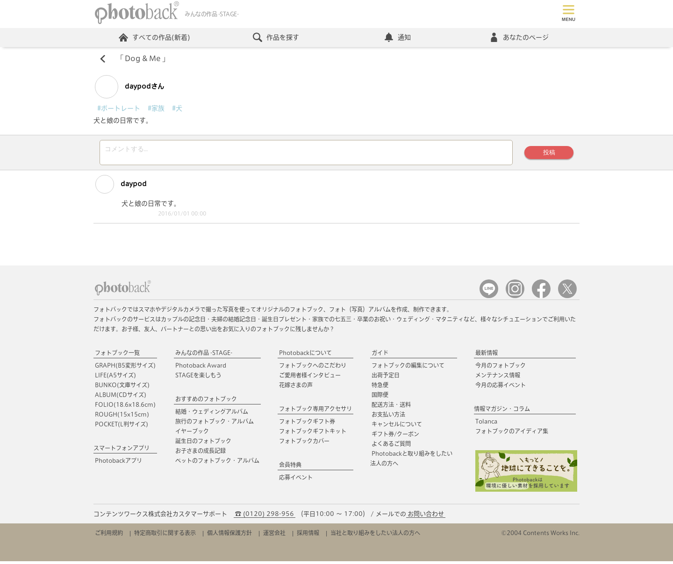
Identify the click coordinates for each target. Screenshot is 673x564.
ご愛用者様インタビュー (310, 378)
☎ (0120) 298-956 (264, 517)
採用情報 (308, 535)
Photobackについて (305, 355)
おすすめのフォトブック (206, 401)
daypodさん (129, 86)
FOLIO (125, 407)
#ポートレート (118, 108)
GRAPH (125, 368)
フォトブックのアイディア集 (511, 434)
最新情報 (486, 355)
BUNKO (122, 387)
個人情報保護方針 (229, 535)
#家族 (156, 108)
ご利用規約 (109, 535)
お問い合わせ (426, 517)
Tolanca (486, 424)
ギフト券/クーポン (395, 436)
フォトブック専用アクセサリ (315, 411)
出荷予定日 (386, 378)
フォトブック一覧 (117, 355)
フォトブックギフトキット (312, 434)
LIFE (115, 378)
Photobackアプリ (118, 463)
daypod (120, 187)
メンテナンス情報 (497, 378)
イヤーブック (192, 434)
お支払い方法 (388, 417)
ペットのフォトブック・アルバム (217, 463)
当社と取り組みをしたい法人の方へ (375, 535)
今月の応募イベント (500, 387)
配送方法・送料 (391, 407)
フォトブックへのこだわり (312, 368)
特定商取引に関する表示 (165, 535)
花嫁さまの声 (296, 387)
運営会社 (274, 535)
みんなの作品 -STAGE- (203, 355)
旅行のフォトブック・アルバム (214, 424)
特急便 (380, 387)
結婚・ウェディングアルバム (211, 414)
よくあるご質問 (391, 446)
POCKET (121, 427)
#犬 (177, 108)
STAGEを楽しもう (198, 378)
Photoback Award (200, 368)
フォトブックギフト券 (307, 424)
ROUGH (122, 417)
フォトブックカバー (304, 443)
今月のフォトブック (500, 368)
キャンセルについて (397, 427)
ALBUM (120, 397)
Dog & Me (143, 59)
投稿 (549, 153)
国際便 (380, 397)
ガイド (380, 355)
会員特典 (290, 467)
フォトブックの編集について (408, 368)
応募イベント (296, 480)
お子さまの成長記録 (200, 453)
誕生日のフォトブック (203, 443)
